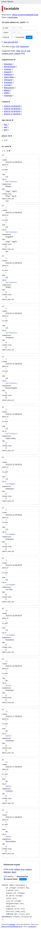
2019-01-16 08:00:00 (12, 111)
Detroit (8, 685)
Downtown (8, 64)
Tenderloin (8, 96)
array (22, 869)
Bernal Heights (9, 67)
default (17, 869)
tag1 (5, 124)
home (4, 2)
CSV (18, 46)
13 (7, 762)
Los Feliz (7, 85)
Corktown (7, 69)
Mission (7, 90)
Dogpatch (7, 72)
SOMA (6, 93)
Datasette (12, 924)
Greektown (8, 74)
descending (19, 37)
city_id (23, 51)
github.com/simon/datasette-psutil (25, 15)
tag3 (5, 130)
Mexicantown (9, 88)
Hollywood (8, 80)
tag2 (5, 127)
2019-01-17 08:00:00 (12, 114)
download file (21, 876)
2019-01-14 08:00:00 (12, 106)
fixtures (10, 2)
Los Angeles (10, 484)
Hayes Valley (9, 77)
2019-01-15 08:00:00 (12, 109)
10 (7, 611)
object (13, 872)
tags (28, 51)
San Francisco (11, 182)
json (13, 46)
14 (7, 812)
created (17, 53)
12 (7, 712)
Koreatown (8, 82)
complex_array (7, 53)
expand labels (11, 879)
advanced (24, 46)
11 (7, 661)
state (18, 51)
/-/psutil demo (12, 17)
